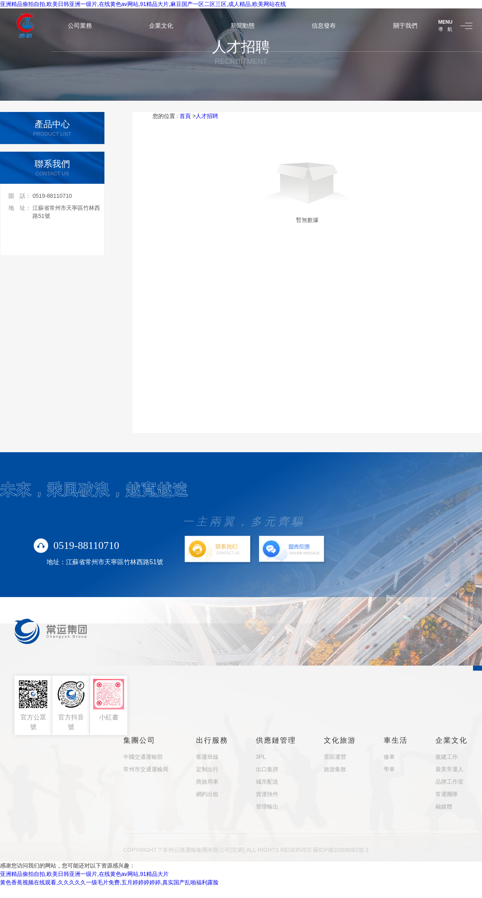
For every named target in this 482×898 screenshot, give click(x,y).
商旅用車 (207, 781)
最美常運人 (449, 769)
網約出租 (207, 794)
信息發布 (324, 25)
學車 (389, 769)
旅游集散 (335, 769)
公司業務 (80, 25)
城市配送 (267, 781)
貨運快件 (267, 794)
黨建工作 (446, 757)
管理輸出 (267, 806)
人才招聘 (207, 116)
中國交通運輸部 (143, 757)
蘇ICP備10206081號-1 (341, 850)
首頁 (185, 116)
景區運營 (335, 757)
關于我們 (405, 25)
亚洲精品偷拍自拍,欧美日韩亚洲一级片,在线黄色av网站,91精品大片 (84, 874)
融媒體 (443, 806)
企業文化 (161, 25)
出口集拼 (267, 769)
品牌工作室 (449, 781)
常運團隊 (446, 794)
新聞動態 (243, 25)
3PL (261, 757)
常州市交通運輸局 (145, 769)
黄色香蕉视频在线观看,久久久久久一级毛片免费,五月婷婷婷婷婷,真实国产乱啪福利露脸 (109, 882)
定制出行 (207, 769)
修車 (389, 757)
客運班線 (207, 757)
